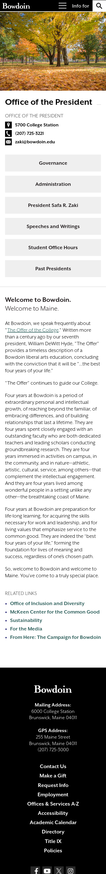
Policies (53, 850)
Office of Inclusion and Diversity (47, 603)
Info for (80, 6)
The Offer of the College (33, 330)
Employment (53, 794)
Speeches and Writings (53, 226)
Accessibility (53, 813)
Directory (53, 832)
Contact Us (53, 766)
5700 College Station (37, 125)
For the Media (26, 629)
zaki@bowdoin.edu (35, 141)
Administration (53, 184)
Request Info (53, 785)
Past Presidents (53, 268)
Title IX (53, 841)
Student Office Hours (53, 247)
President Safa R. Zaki (53, 205)
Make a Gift (53, 776)
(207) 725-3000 (53, 749)
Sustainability (26, 620)
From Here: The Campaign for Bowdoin (55, 637)
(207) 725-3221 (29, 133)
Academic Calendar (53, 822)
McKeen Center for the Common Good (55, 612)
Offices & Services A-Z (53, 804)
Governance (53, 163)
